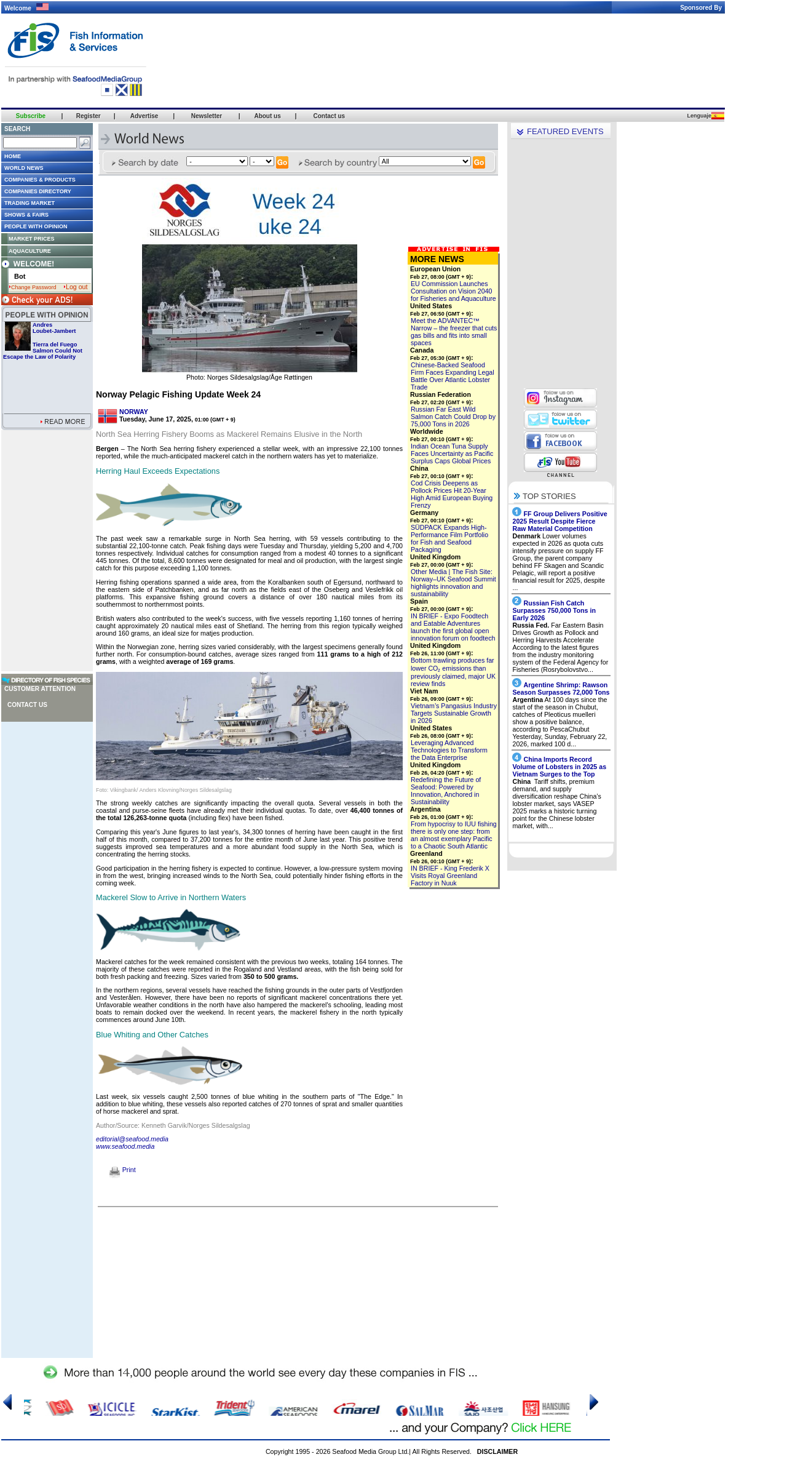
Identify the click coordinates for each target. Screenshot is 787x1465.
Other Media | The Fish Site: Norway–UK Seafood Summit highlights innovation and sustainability (453, 582)
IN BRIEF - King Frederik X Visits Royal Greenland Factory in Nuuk (450, 875)
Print (122, 1169)
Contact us (27, 704)
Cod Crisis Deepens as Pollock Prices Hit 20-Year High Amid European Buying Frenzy (451, 494)
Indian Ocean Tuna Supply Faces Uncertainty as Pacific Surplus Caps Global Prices (452, 453)
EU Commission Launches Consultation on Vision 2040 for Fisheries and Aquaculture (453, 291)
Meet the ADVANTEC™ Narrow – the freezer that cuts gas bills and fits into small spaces (454, 331)
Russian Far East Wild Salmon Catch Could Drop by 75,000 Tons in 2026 (453, 416)
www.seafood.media (125, 1146)
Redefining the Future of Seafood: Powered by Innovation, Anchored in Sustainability (446, 790)
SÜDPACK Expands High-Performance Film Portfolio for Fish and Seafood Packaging (449, 538)
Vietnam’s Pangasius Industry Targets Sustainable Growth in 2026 (454, 713)
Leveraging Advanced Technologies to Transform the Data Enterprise (449, 750)
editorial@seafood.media (132, 1139)
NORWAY (133, 411)
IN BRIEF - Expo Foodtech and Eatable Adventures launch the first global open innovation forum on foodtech (453, 627)
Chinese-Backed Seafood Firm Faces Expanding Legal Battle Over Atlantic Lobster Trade (452, 376)
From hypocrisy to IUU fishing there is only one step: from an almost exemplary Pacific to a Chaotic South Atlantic (454, 835)
